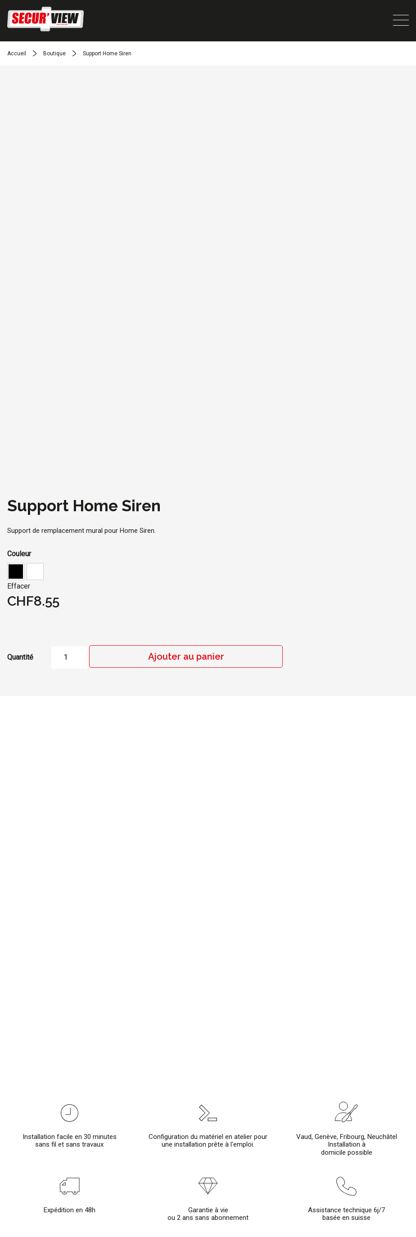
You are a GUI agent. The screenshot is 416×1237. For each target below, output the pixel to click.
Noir (16, 571)
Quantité (20, 657)
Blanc (35, 571)
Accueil (16, 53)
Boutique (54, 53)
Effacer (18, 586)
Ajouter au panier (186, 656)
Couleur (19, 553)
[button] (15, 571)
